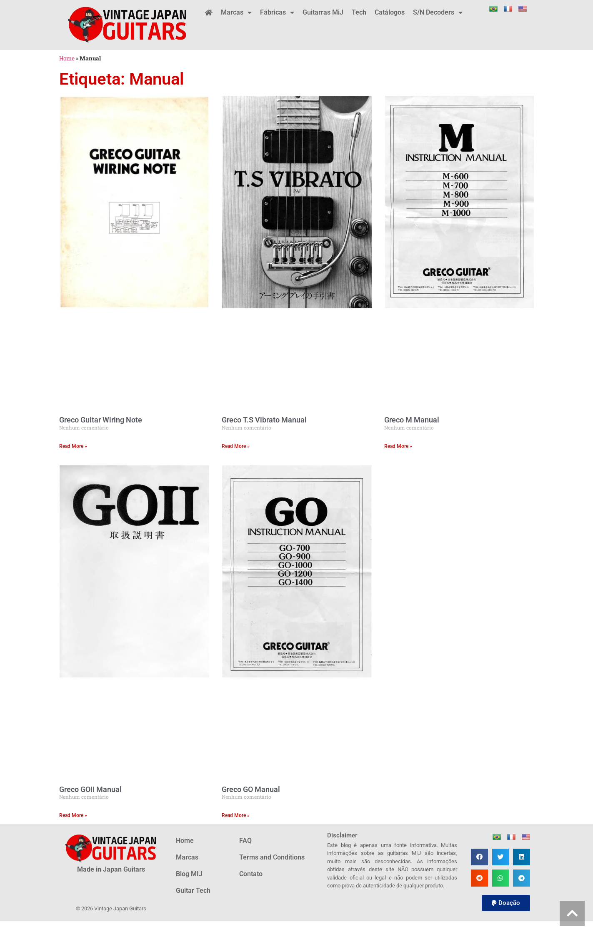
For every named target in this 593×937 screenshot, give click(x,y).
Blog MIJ (189, 874)
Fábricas (277, 12)
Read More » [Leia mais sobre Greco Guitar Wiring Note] (73, 446)
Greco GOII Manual (90, 789)
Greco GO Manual (251, 789)
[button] (479, 857)
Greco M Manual (411, 419)
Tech (359, 12)
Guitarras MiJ (323, 12)
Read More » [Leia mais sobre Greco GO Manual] (236, 815)
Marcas (236, 12)
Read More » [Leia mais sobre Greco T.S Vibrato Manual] (236, 446)
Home (67, 58)
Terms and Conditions (272, 857)
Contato (251, 874)
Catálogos (390, 12)
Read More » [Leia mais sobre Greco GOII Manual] (73, 815)
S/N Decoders (438, 12)
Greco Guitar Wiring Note (100, 419)
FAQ (245, 841)
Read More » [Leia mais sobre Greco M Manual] (398, 446)
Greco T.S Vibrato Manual (264, 419)
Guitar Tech (193, 891)
